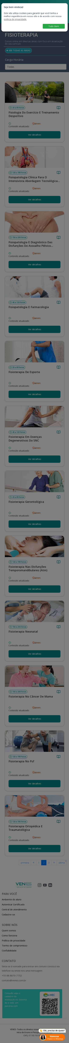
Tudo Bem (53, 26)
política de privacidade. (15, 19)
